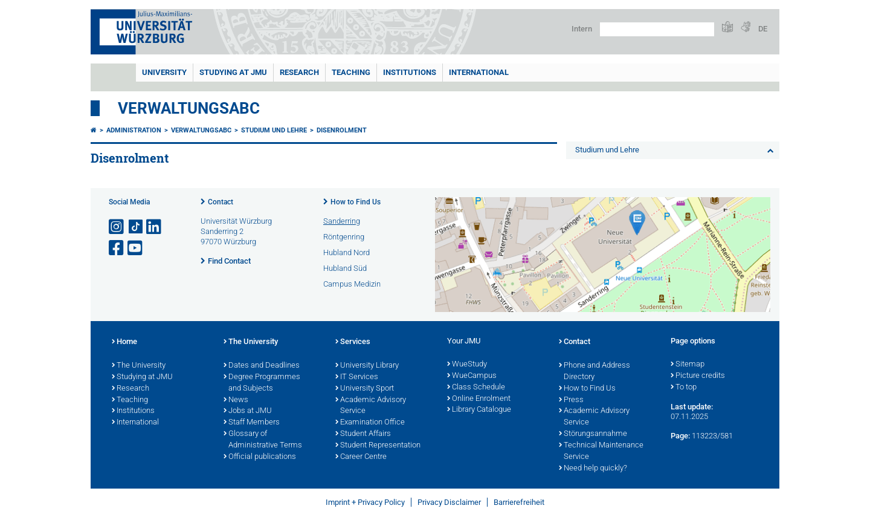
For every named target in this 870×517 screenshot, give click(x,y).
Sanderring (341, 221)
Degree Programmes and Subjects (262, 383)
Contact (220, 202)
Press (571, 400)
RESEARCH (299, 72)
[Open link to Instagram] (117, 227)
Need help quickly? (593, 468)
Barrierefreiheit (519, 502)
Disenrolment (342, 130)
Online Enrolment (479, 399)
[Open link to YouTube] (135, 248)
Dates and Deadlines (262, 365)
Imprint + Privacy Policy (365, 502)
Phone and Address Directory (594, 371)
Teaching (351, 72)
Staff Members (252, 422)
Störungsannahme (593, 434)
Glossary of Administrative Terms (263, 440)
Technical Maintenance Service (601, 451)
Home (124, 342)
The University (139, 365)
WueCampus (472, 376)
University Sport (364, 388)
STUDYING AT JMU (233, 72)
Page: (680, 435)
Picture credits (698, 376)
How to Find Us (355, 202)
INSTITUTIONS (409, 72)
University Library (367, 365)
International (479, 72)
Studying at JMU (142, 377)
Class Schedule (476, 387)
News (236, 400)
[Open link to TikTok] (135, 227)
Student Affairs (363, 434)
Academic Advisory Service (370, 406)
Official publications (260, 457)
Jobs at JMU (248, 411)
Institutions (133, 411)
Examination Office (370, 422)
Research (130, 388)
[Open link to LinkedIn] (154, 227)
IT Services (356, 377)
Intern (582, 28)
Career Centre (361, 457)
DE (762, 28)
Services (352, 342)
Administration (133, 130)
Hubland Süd (345, 268)
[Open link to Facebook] (117, 248)
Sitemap (687, 364)
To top (684, 387)
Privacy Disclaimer (449, 502)
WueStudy (467, 364)
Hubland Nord (346, 252)
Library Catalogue (479, 410)
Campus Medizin (352, 283)
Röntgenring (343, 236)
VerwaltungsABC (189, 108)
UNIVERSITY (164, 72)
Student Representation (377, 445)
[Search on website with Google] (657, 29)
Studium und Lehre (274, 130)
